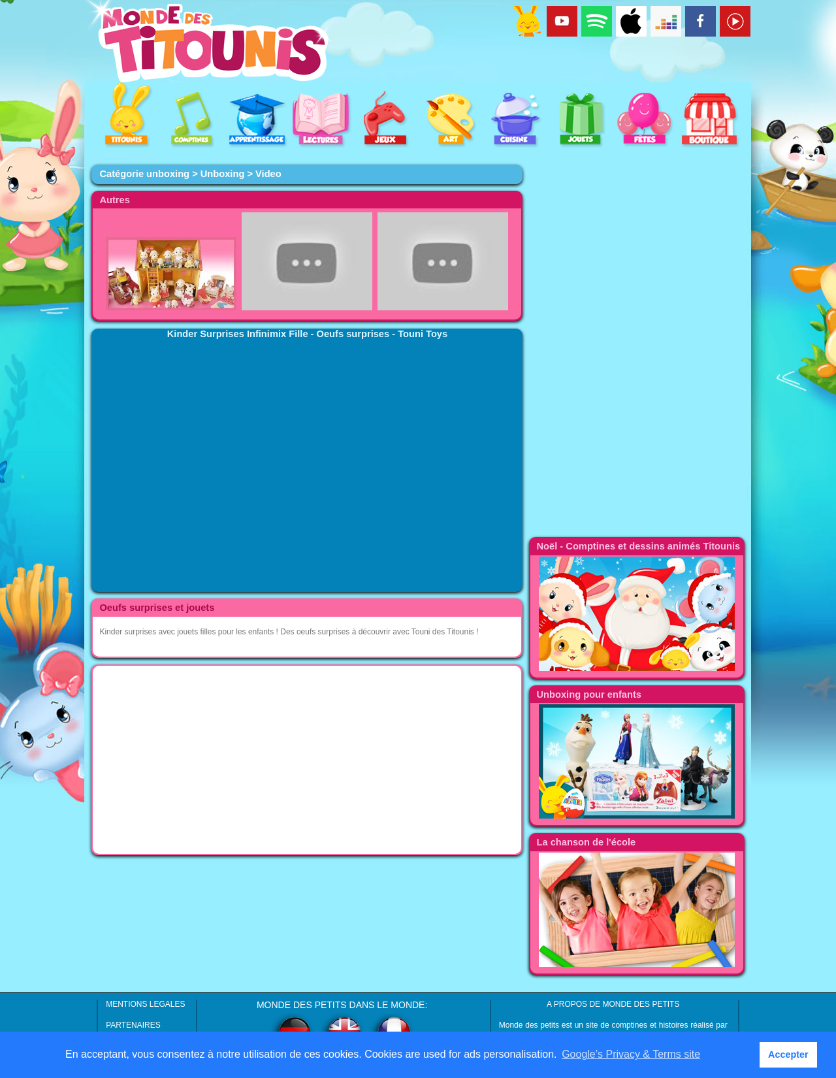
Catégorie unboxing (144, 174)
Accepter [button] (788, 1054)
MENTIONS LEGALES (145, 1004)
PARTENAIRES (133, 1025)
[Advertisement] (307, 759)
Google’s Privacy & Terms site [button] (631, 1054)
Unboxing (223, 174)
